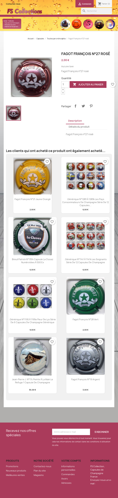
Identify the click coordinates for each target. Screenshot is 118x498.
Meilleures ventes (15, 475)
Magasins (39, 475)
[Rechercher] (96, 11)
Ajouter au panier (88, 85)
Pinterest (91, 106)
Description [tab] (75, 120)
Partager (75, 106)
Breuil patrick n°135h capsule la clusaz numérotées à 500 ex (32, 261)
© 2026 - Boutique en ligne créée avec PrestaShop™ (59, 493)
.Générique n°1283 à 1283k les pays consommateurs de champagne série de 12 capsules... (85, 202)
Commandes (68, 474)
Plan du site (40, 470)
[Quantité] (65, 84)
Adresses (66, 482)
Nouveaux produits (16, 470)
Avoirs (64, 478)
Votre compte (71, 460)
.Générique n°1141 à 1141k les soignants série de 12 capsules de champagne (86, 261)
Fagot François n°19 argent (85, 379)
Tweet (83, 106)
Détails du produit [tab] (79, 126)
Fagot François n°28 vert (85, 319)
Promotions (12, 466)
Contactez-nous (13, 4)
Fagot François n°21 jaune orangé (33, 199)
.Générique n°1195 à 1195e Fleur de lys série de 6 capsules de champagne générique (32, 321)
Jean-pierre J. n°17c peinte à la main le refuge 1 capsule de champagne (32, 381)
